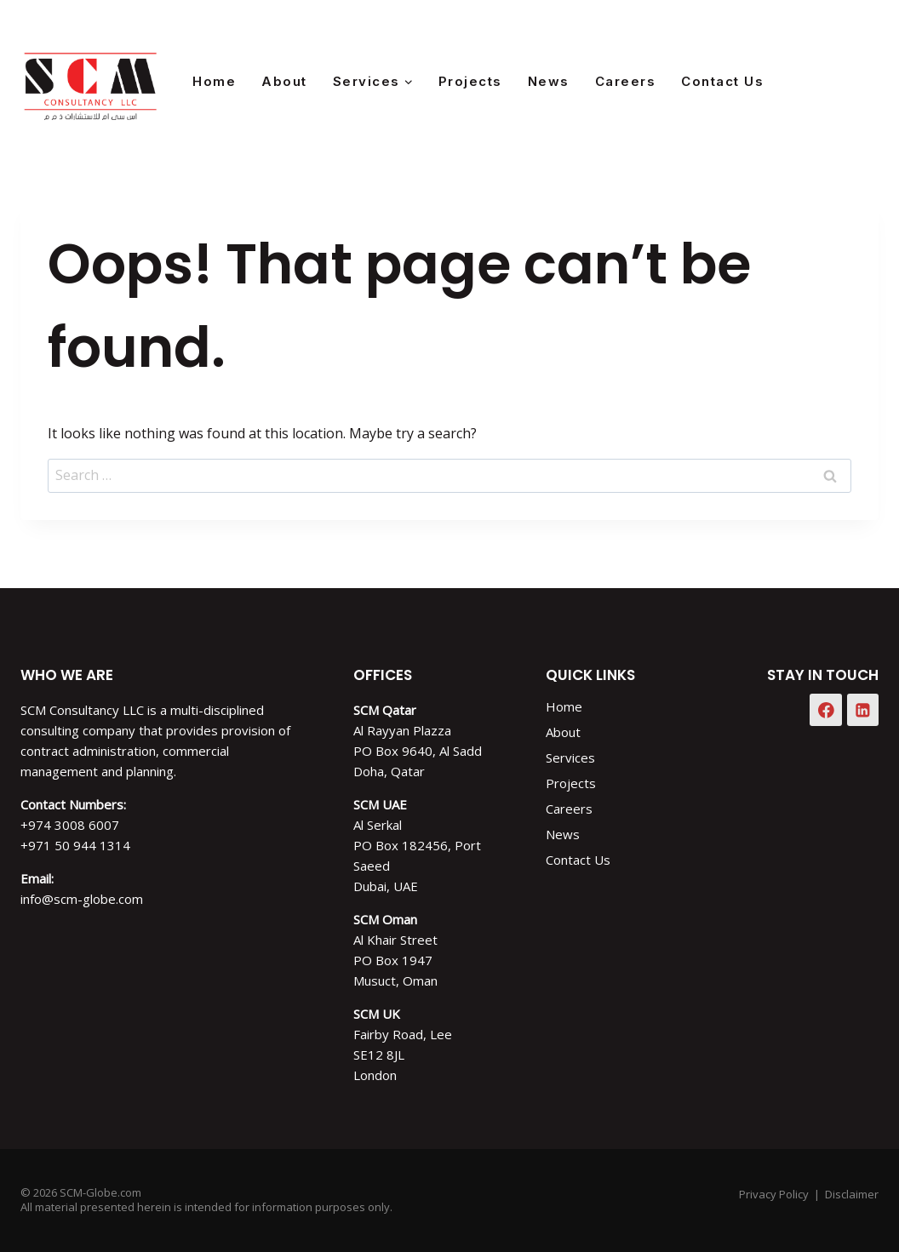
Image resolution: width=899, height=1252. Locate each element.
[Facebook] (817, 81)
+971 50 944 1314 (75, 845)
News (549, 81)
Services (570, 757)
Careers (625, 81)
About (284, 81)
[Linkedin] (863, 710)
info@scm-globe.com (81, 898)
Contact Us (722, 81)
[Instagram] (859, 81)
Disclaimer (852, 1194)
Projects (470, 81)
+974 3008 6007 (69, 824)
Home (214, 81)
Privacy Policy (774, 1194)
